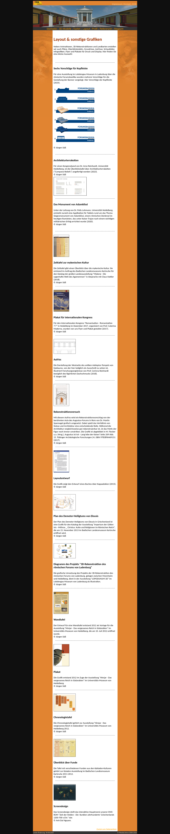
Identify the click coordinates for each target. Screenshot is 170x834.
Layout (86, 28)
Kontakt (127, 4)
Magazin (118, 28)
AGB (134, 4)
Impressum (117, 4)
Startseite (52, 28)
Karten (77, 28)
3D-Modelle (65, 28)
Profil (94, 28)
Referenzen (106, 28)
